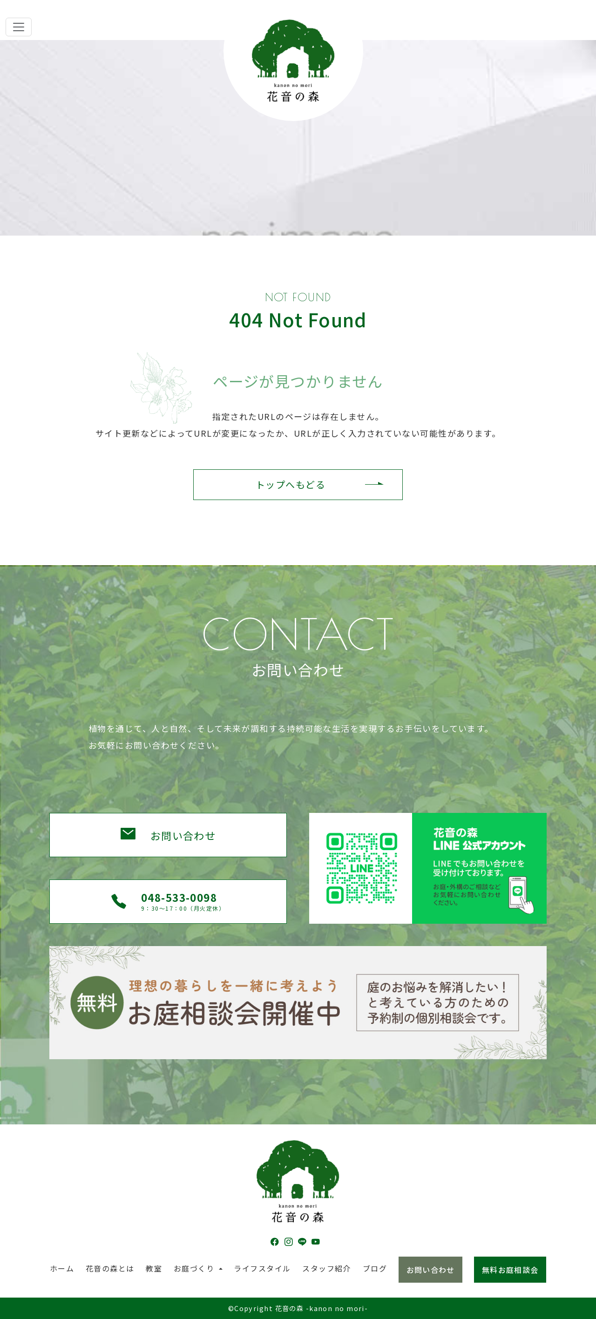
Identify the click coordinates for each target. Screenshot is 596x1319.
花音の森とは (110, 1268)
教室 (154, 1268)
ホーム (62, 1268)
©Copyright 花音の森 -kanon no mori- (298, 1308)
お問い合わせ (183, 835)
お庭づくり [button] (195, 1268)
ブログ (375, 1268)
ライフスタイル (262, 1268)
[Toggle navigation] (19, 27)
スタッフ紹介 (326, 1268)
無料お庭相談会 (510, 1269)
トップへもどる (290, 484)
